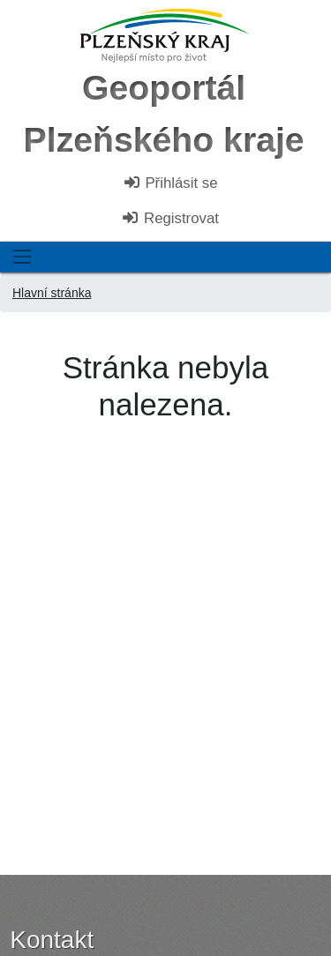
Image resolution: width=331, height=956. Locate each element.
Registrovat (170, 218)
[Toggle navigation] (21, 257)
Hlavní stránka (51, 293)
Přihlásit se (170, 183)
